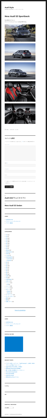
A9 (6, 248)
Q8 (6, 270)
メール (6, 169)
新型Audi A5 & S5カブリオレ (12, 377)
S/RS (17, 129)
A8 (6, 246)
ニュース (8, 287)
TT (6, 277)
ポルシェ (8, 289)
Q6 (6, 267)
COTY (7, 253)
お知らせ (8, 281)
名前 (6, 163)
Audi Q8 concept (10, 375)
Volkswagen (9, 279)
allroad (7, 250)
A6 (6, 243)
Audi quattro (9, 251)
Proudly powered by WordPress (16, 414)
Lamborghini (9, 257)
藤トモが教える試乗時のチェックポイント (15, 370)
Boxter (8, 291)
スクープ (8, 286)
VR (8, 284)
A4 (6, 240)
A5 (6, 241)
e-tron (7, 255)
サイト (6, 174)
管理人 (7, 129)
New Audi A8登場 (10, 373)
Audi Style (9, 7)
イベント (8, 282)
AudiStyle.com (9, 219)
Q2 (6, 262)
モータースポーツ (10, 296)
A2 (6, 236)
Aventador (9, 258)
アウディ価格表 (9, 223)
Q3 (6, 263)
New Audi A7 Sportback (11, 372)
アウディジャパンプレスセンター (13, 221)
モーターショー (9, 294)
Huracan (9, 260)
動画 (7, 298)
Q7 (6, 269)
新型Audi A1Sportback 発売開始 (13, 368)
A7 (6, 245)
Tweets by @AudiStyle (20, 310)
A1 (6, 234)
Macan (8, 293)
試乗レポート (9, 301)
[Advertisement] (14, 344)
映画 (7, 299)
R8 (6, 274)
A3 (15, 129)
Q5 (6, 265)
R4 (6, 272)
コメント (7, 144)
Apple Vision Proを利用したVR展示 (14, 366)
